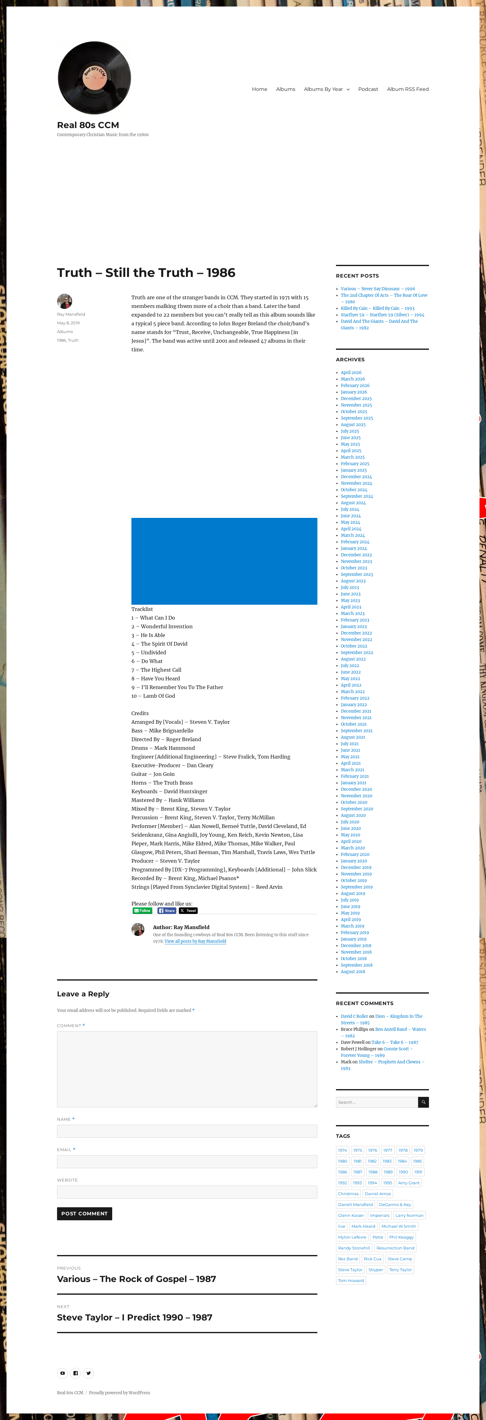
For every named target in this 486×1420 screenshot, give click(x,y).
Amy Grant (409, 1182)
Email (66, 1149)
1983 (387, 1161)
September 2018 (357, 965)
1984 (402, 1161)
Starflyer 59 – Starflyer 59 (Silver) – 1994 (382, 315)
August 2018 (353, 971)
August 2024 (353, 502)
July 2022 (350, 665)
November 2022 (356, 639)
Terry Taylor (400, 1269)
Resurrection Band (395, 1247)
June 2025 (351, 437)
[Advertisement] (243, 219)
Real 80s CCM (88, 125)
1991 (418, 1171)
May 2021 (350, 756)
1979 (418, 1150)
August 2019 (353, 893)
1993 (357, 1182)
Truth (73, 340)
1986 (61, 340)
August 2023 (353, 581)
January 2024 (354, 548)
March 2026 (353, 379)
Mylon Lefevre (352, 1237)
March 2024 (353, 535)
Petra (378, 1237)
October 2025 (354, 411)
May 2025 (350, 444)
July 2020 (350, 822)
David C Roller (354, 1016)
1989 (388, 1171)
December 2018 (356, 945)
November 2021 (356, 717)
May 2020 (350, 835)
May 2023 (350, 600)
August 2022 (353, 659)
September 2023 (357, 574)
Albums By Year (323, 89)
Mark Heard (363, 1226)
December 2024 (356, 476)
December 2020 (356, 789)
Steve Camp (400, 1258)
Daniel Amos (378, 1193)
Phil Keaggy (401, 1237)
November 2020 (356, 796)
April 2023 (351, 607)
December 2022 (356, 633)
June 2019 (350, 906)
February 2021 (355, 776)
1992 (342, 1182)
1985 (417, 1161)
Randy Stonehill (354, 1247)
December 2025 (356, 398)
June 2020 (351, 828)
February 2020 (355, 854)
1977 (387, 1150)
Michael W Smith (399, 1226)
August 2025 (353, 424)
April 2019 (351, 919)
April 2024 (351, 529)
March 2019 (353, 926)
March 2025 (353, 457)
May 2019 (350, 913)
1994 (372, 1182)
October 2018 (354, 958)
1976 (372, 1150)
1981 (358, 1161)
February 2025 (355, 463)
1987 (357, 1171)
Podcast (368, 89)
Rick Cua (373, 1258)
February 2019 (355, 932)
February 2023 (355, 620)
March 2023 (353, 613)
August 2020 (353, 815)
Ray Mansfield (71, 314)
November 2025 (356, 405)
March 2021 (352, 769)
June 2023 (350, 594)
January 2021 (353, 783)
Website (67, 1179)
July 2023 (350, 587)
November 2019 (356, 874)
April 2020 (351, 841)
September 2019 (357, 887)
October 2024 (354, 489)
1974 (342, 1150)
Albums (285, 89)
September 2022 (357, 652)
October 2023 (354, 568)
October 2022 (354, 646)
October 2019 (354, 880)
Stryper (376, 1269)
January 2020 (354, 861)
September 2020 (357, 809)
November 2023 (356, 561)
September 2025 (357, 418)
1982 (372, 1161)
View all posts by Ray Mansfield (195, 941)
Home (259, 89)
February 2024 (355, 542)
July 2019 (350, 900)
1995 (387, 1182)
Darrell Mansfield (355, 1204)
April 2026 (351, 372)
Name (66, 1119)
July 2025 (350, 431)
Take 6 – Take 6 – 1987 (395, 1042)
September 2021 (357, 730)
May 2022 (350, 678)
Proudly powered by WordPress (119, 1393)
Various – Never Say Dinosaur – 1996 (378, 289)
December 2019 (356, 867)
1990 (403, 1171)
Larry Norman (409, 1215)
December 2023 (356, 555)
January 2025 (354, 470)
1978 (403, 1150)
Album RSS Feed (408, 89)
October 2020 (354, 802)
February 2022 (355, 698)
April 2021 (351, 763)
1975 (357, 1150)
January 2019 (354, 939)
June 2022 (351, 672)
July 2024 (350, 509)
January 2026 (354, 392)
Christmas (348, 1193)
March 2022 (353, 691)
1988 (373, 1171)
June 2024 (351, 516)
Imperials (379, 1215)
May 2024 (350, 522)
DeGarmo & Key (395, 1204)
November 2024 (356, 483)
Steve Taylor (350, 1269)
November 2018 (356, 952)
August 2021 (353, 737)
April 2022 (351, 685)
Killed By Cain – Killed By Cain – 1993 (377, 308)
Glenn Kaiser (351, 1215)
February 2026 (355, 385)
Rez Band (348, 1258)
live (341, 1226)
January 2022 (354, 704)
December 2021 (356, 711)
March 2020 (353, 848)
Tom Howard (351, 1280)
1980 (342, 1161)
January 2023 (354, 626)
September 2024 (357, 496)
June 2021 (350, 750)
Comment (71, 1025)
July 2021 (350, 743)
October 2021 (354, 724)
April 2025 (351, 450)
